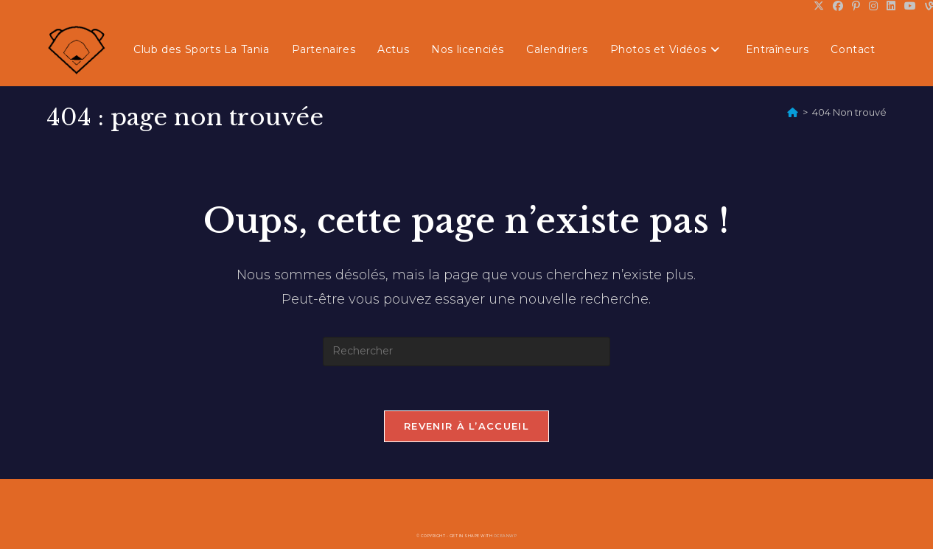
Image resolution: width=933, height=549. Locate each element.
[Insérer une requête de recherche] (466, 351)
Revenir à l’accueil (466, 426)
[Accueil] (792, 112)
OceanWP (505, 536)
